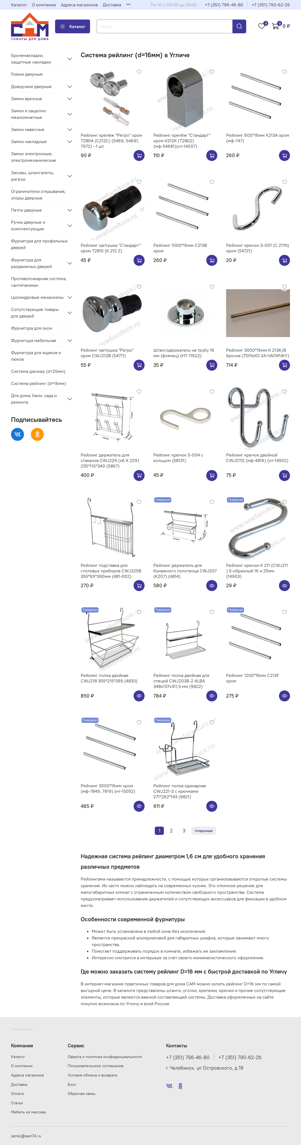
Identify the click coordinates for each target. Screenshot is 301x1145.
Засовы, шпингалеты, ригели (32, 176)
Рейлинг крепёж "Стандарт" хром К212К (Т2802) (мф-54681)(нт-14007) (181, 140)
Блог (72, 1084)
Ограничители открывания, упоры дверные (38, 194)
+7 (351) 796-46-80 (224, 4)
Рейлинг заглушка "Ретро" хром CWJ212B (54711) (107, 352)
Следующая (204, 831)
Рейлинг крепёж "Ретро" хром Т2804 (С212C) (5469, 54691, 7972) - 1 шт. (111, 140)
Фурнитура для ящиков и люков (36, 356)
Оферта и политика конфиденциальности (105, 1056)
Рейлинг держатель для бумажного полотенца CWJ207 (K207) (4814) (185, 570)
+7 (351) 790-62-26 (271, 4)
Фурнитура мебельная (33, 340)
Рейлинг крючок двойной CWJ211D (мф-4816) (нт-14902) (257, 457)
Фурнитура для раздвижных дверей (31, 263)
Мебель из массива (28, 1112)
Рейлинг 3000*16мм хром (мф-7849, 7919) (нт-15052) (108, 788)
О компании (44, 4)
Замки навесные (27, 129)
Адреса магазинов (79, 4)
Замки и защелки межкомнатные (28, 114)
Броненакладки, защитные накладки (31, 59)
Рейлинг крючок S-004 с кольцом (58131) (178, 457)
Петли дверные (26, 210)
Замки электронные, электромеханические (33, 157)
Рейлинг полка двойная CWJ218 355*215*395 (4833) (109, 678)
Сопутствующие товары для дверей (35, 313)
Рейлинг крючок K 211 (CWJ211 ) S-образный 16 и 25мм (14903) (257, 570)
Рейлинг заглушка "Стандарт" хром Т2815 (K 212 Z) (111, 247)
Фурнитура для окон (31, 328)
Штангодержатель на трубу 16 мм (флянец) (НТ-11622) (183, 352)
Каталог (19, 4)
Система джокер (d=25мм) (38, 371)
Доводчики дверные (31, 86)
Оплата (17, 1093)
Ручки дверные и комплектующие (28, 225)
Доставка (112, 4)
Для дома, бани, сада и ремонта (34, 399)
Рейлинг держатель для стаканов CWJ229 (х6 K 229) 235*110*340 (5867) (110, 460)
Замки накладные (29, 141)
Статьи (17, 1102)
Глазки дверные (27, 74)
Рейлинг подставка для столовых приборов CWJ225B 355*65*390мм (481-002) (111, 570)
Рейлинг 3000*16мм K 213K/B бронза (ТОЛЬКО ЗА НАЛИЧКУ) (257, 352)
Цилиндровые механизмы (37, 297)
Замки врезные (26, 98)
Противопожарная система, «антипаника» (39, 282)
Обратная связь (81, 1093)
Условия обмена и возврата (92, 1075)
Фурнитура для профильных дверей (39, 244)
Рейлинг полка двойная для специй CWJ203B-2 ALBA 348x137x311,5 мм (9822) (181, 681)
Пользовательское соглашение (96, 1065)
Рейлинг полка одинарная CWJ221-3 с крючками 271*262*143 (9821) (179, 791)
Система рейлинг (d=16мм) (38, 383)
